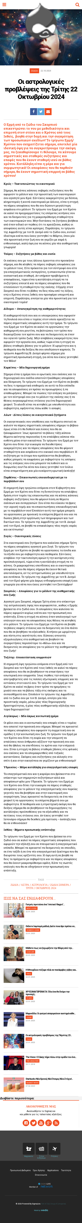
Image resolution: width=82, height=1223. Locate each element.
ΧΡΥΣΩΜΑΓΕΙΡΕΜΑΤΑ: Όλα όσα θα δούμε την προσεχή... (48, 993)
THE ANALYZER (33, 1061)
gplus (48, 1123)
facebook (26, 1123)
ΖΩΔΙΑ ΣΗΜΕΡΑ (59, 884)
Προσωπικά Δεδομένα (20, 1170)
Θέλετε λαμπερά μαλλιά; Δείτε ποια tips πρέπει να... (51, 926)
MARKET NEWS (32, 1083)
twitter (33, 1123)
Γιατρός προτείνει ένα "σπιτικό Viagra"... (45, 904)
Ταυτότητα (66, 1170)
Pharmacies (29, 1149)
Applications (53, 1170)
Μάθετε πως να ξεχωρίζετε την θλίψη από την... (49, 948)
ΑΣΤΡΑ (25, 884)
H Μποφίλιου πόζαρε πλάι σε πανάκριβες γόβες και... (51, 969)
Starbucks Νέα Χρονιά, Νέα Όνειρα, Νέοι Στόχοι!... (49, 1079)
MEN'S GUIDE (32, 908)
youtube (41, 1123)
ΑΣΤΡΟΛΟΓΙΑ (40, 884)
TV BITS (29, 998)
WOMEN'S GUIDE (33, 930)
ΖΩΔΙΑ (15, 884)
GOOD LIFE (30, 952)
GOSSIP (29, 1017)
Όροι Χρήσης (39, 1170)
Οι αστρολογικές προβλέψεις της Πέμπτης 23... (49, 1035)
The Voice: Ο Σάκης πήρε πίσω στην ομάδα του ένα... (51, 1057)
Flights (54, 1149)
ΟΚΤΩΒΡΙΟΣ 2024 (46, 888)
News (42, 1149)
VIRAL (29, 974)
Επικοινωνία (41, 1175)
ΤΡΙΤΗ (29, 888)
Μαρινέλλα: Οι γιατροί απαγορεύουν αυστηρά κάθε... (50, 1013)
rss (56, 1123)
